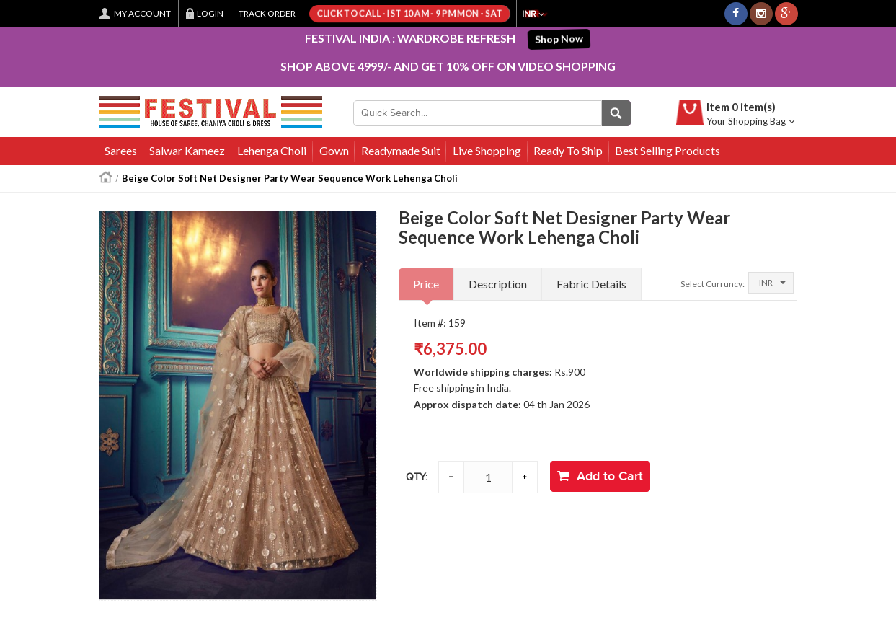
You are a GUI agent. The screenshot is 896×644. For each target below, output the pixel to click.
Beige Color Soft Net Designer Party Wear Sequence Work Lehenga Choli (290, 178)
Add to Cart (600, 476)
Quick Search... (616, 113)
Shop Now (561, 38)
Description (498, 284)
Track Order (267, 13)
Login (210, 13)
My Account (142, 13)
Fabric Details (591, 284)
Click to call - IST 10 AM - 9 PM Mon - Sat (408, 13)
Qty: (416, 477)
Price (426, 284)
